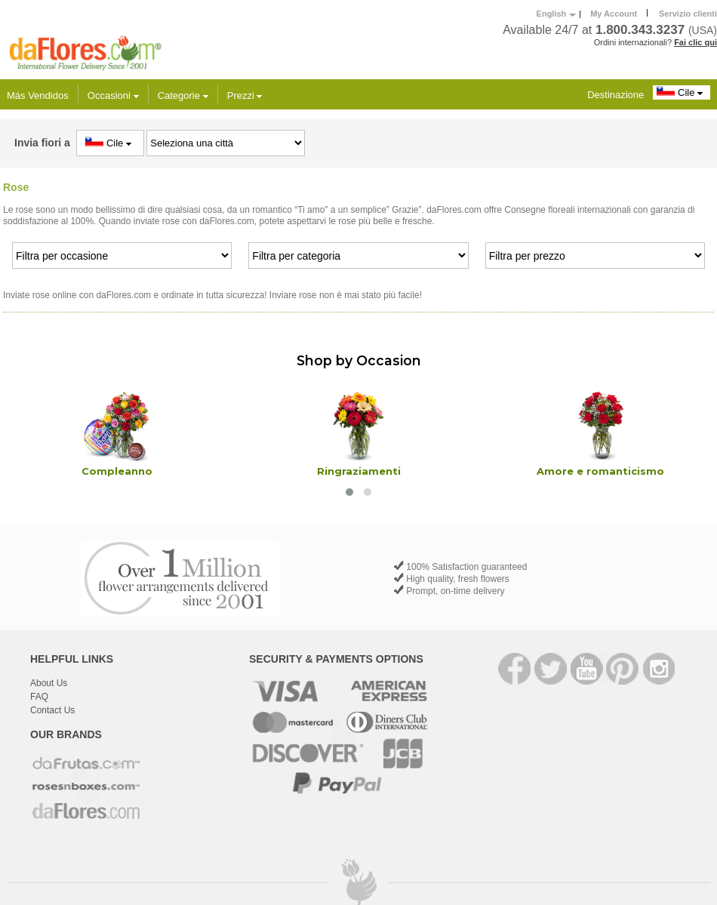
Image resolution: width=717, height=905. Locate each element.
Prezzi (245, 95)
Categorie (183, 95)
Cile (681, 92)
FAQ (39, 696)
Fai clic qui (695, 42)
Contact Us (52, 710)
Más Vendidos (38, 95)
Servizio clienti (688, 13)
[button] (349, 492)
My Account (613, 13)
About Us (48, 683)
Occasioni (113, 95)
